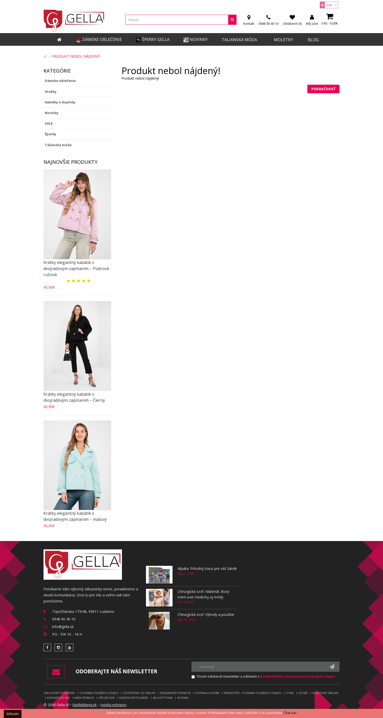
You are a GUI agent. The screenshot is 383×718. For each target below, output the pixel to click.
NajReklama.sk (84, 704)
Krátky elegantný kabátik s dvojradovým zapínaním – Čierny (74, 397)
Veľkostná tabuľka (325, 693)
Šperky (50, 134)
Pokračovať (323, 88)
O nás (290, 693)
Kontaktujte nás (58, 698)
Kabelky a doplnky (60, 102)
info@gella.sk (63, 626)
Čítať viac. (290, 713)
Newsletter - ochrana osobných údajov (252, 693)
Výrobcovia (106, 698)
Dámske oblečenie (60, 80)
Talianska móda (58, 145)
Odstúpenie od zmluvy (139, 693)
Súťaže (303, 693)
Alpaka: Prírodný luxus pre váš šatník (207, 568)
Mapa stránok (84, 698)
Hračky (50, 91)
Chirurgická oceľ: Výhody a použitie (206, 614)
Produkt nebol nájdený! (76, 56)
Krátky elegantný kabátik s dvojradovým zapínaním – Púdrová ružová (76, 268)
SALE (49, 123)
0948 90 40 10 (63, 619)
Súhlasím (12, 714)
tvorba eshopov (113, 704)
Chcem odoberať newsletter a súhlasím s (266, 676)
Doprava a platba (207, 693)
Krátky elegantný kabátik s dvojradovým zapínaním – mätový (75, 516)
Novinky (51, 112)
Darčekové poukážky (133, 698)
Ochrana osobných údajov (99, 693)
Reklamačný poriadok (175, 693)
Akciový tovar (163, 698)
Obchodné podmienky (59, 693)
